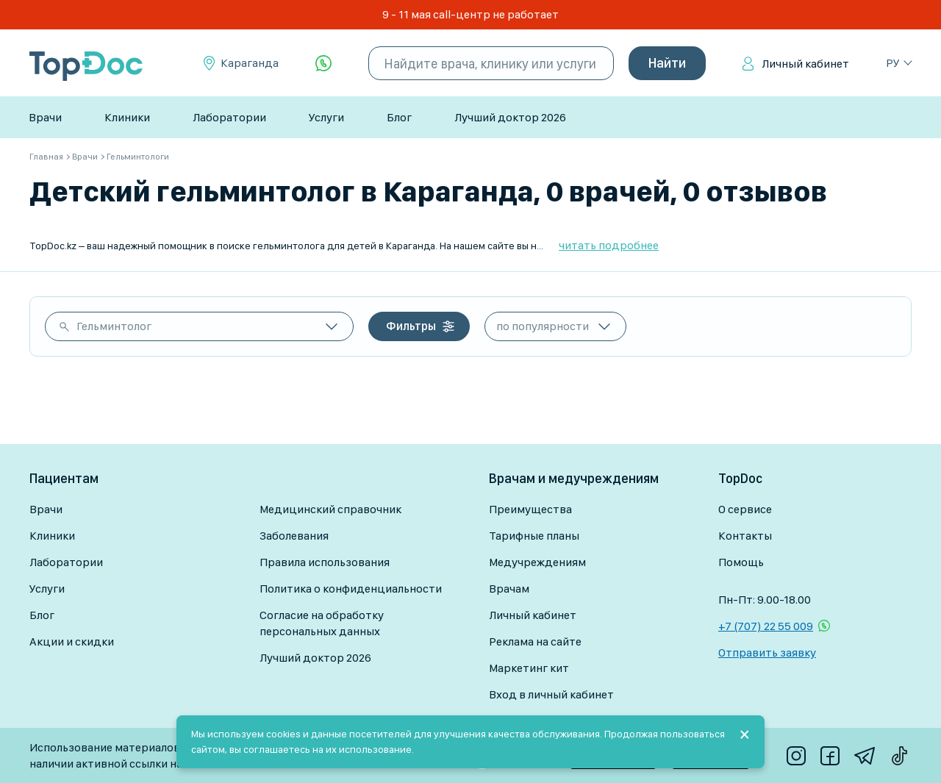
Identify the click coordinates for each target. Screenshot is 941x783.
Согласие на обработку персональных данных (322, 623)
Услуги (326, 117)
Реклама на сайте (535, 641)
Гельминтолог (113, 326)
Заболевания (294, 536)
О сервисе (745, 509)
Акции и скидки (71, 641)
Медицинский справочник (330, 509)
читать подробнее (609, 245)
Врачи (45, 117)
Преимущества (530, 509)
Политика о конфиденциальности (351, 589)
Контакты (745, 536)
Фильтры (411, 326)
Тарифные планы (534, 536)
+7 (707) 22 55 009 (765, 626)
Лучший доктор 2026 (510, 117)
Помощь (741, 562)
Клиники (127, 117)
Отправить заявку (767, 652)
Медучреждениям (537, 562)
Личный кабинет (805, 64)
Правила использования (325, 562)
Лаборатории (229, 117)
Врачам (509, 589)
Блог (399, 117)
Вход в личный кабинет (551, 694)
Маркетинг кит (529, 668)
